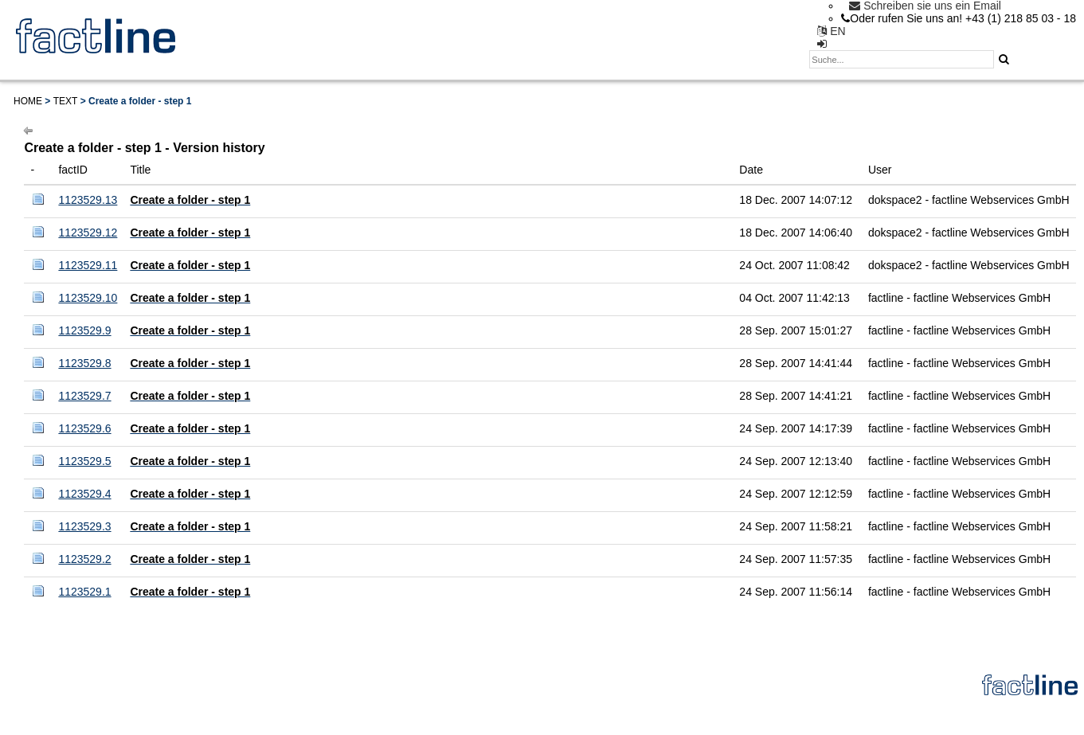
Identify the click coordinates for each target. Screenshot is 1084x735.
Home (28, 101)
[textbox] (901, 59)
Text (65, 101)
